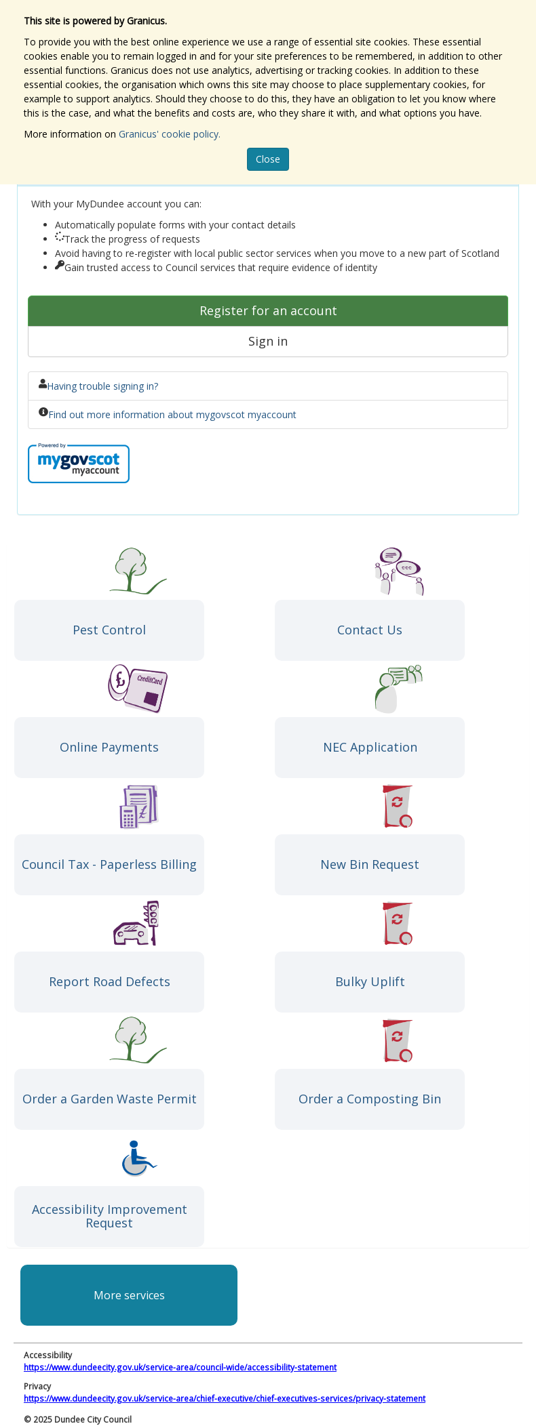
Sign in (268, 341)
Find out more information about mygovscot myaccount (172, 414)
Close (268, 158)
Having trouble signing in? (102, 386)
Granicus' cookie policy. (170, 133)
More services (129, 1295)
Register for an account (268, 310)
